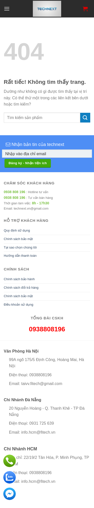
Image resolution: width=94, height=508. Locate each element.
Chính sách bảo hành (19, 279)
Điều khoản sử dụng (18, 304)
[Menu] (7, 8)
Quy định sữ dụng (17, 230)
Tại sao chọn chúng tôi (20, 247)
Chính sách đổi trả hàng (21, 287)
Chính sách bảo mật (18, 239)
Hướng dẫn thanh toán (20, 255)
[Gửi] (85, 118)
